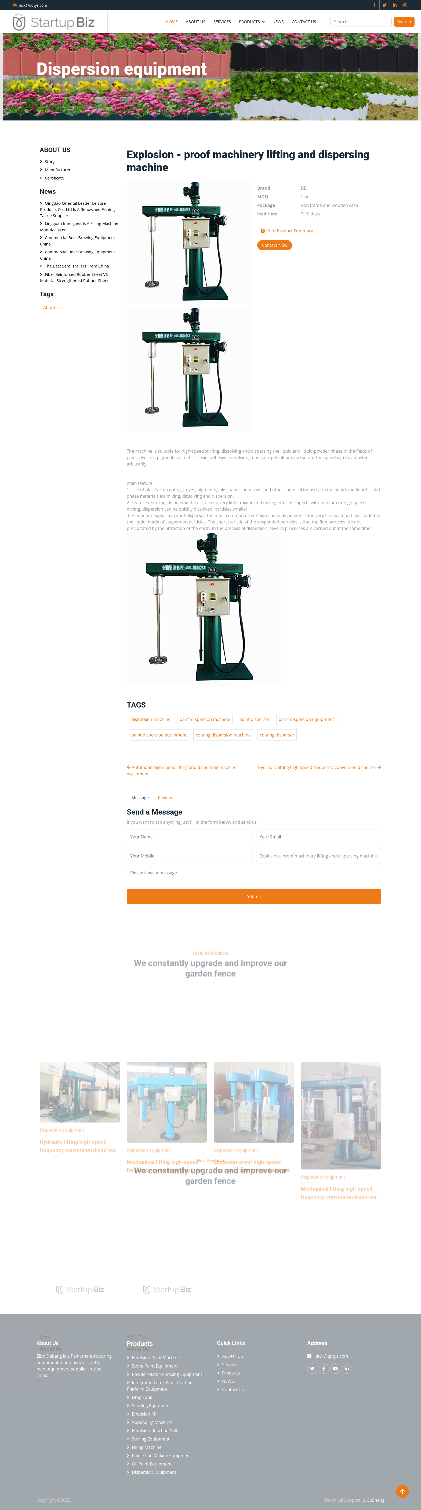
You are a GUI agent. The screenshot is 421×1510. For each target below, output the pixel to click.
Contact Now (275, 245)
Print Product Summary (287, 231)
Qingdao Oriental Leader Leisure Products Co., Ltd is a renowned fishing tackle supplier (77, 209)
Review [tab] (165, 798)
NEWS (278, 21)
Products (249, 21)
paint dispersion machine (205, 719)
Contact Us (304, 21)
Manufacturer (58, 169)
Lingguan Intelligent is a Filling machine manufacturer (79, 226)
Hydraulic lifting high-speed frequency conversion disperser (317, 767)
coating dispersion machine (223, 735)
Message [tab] (140, 798)
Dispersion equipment (100, 87)
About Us (52, 307)
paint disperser (254, 719)
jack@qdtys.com (33, 5)
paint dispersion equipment (306, 719)
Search (404, 22)
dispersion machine (150, 719)
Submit (254, 896)
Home (172, 21)
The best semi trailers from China (77, 266)
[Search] (361, 22)
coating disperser (277, 735)
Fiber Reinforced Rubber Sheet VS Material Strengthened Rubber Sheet (74, 277)
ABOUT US (195, 21)
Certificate (54, 178)
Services (222, 21)
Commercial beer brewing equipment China (77, 241)
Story (50, 161)
